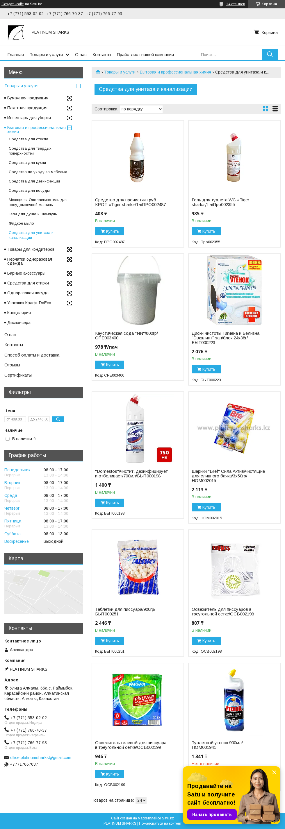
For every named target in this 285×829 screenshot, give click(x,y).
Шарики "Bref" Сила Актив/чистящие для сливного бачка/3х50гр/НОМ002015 (228, 476)
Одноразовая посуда (28, 293)
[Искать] (270, 54)
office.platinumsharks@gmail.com (40, 757)
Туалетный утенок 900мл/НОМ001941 (217, 745)
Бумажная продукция (27, 98)
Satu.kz (168, 818)
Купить (112, 231)
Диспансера (19, 322)
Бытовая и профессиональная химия (175, 72)
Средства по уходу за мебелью (38, 172)
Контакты (101, 54)
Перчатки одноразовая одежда (29, 261)
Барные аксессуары (26, 273)
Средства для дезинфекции (34, 181)
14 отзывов (235, 4)
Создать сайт (12, 4)
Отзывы (12, 364)
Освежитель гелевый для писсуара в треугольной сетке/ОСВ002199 (130, 745)
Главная (15, 54)
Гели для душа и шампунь (33, 214)
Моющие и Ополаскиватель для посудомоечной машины (38, 202)
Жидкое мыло (21, 223)
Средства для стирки (28, 283)
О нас (81, 54)
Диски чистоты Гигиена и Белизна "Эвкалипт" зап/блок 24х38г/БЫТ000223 (225, 338)
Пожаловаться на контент (160, 823)
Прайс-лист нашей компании (145, 54)
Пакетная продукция (27, 107)
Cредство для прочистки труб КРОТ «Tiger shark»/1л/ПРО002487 (130, 202)
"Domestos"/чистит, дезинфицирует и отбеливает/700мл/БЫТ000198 (131, 473)
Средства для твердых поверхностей (30, 150)
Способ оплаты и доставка (31, 354)
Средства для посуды (29, 190)
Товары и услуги (46, 54)
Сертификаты (18, 375)
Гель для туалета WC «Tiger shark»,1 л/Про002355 (220, 202)
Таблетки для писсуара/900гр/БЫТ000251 (125, 611)
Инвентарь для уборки (29, 117)
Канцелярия (19, 312)
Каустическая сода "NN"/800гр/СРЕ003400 (126, 335)
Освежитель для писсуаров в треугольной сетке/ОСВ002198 (223, 611)
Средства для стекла (28, 139)
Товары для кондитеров (30, 249)
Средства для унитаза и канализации (31, 235)
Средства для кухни (27, 162)
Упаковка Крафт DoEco (29, 302)
